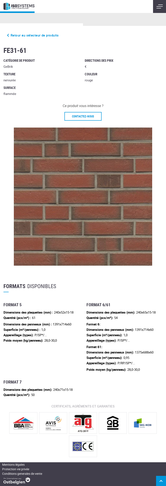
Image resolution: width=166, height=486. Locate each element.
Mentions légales (13, 464)
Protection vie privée (15, 469)
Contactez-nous (83, 116)
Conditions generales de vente (22, 474)
